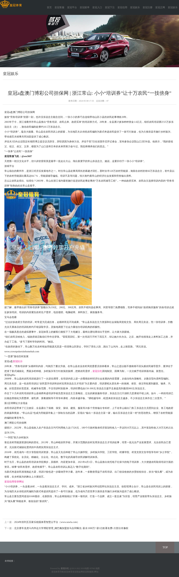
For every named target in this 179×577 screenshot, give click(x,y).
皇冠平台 (72, 7)
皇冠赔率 (85, 7)
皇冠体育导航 (57, 572)
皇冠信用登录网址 (14, 481)
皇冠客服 (59, 7)
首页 (49, 7)
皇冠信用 (122, 7)
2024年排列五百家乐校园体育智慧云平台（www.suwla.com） (46, 522)
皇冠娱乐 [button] (173, 7)
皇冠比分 (18, 361)
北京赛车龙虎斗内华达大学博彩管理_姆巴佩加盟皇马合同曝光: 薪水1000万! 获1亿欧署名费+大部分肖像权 (71, 528)
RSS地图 (85, 568)
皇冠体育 (68, 572)
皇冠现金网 (77, 572)
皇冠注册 (147, 7)
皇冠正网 (160, 7)
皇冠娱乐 (135, 7)
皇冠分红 (97, 371)
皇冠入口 (97, 7)
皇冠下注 (110, 7)
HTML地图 (95, 568)
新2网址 (95, 572)
